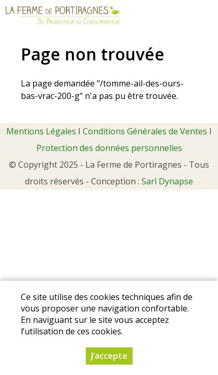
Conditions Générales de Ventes (145, 131)
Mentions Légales (41, 131)
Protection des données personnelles (109, 148)
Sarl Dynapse (167, 181)
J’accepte (109, 356)
